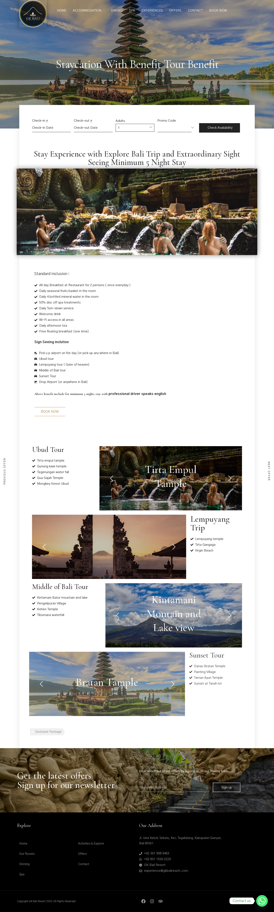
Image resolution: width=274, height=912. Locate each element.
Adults (120, 121)
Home (61, 10)
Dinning (24, 864)
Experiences (152, 10)
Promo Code (166, 120)
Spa (132, 10)
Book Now (218, 10)
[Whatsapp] (262, 901)
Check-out (83, 120)
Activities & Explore (91, 843)
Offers (175, 10)
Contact (195, 10)
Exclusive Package (48, 731)
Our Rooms (27, 853)
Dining (117, 10)
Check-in (40, 120)
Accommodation (87, 10)
